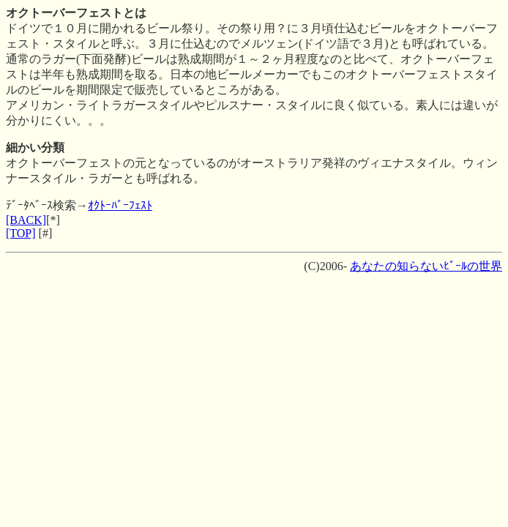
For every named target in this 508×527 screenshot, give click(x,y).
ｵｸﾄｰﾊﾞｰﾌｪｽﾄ (120, 205)
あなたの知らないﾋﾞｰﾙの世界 (426, 266)
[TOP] (21, 233)
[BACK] (26, 220)
